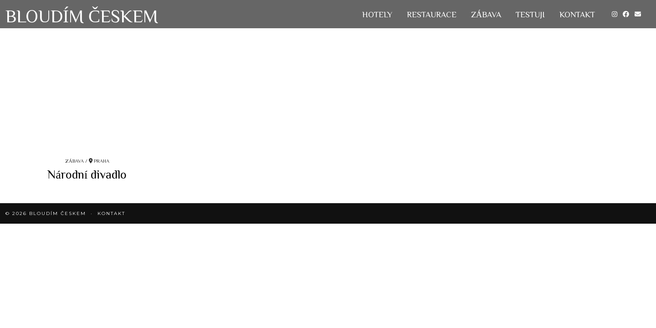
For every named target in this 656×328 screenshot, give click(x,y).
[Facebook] (626, 14)
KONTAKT (577, 14)
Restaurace (431, 14)
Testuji (530, 14)
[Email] (638, 14)
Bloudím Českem (81, 16)
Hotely (377, 14)
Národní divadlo (87, 174)
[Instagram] (614, 14)
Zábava (486, 14)
